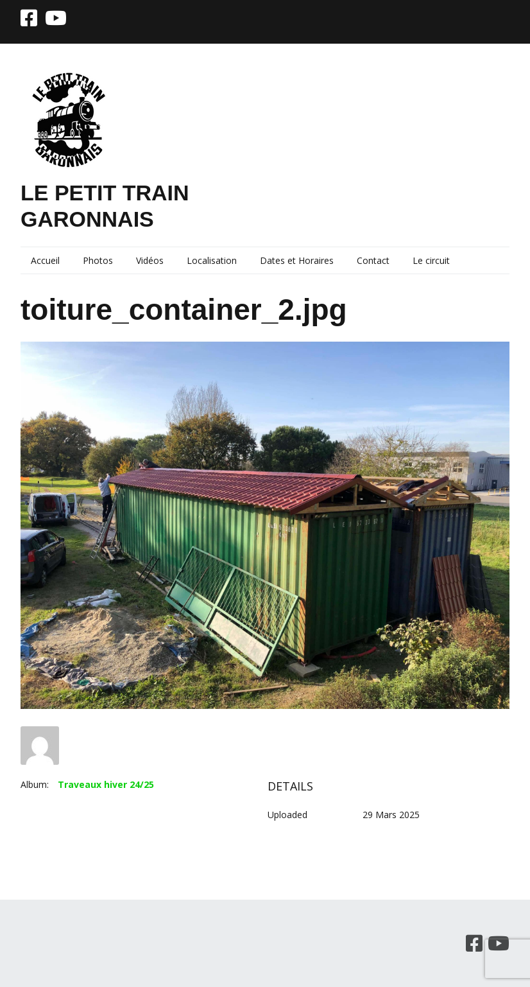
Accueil (45, 260)
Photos (98, 260)
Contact (373, 260)
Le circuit (431, 260)
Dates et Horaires (297, 260)
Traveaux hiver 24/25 (106, 784)
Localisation (212, 260)
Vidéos (150, 260)
